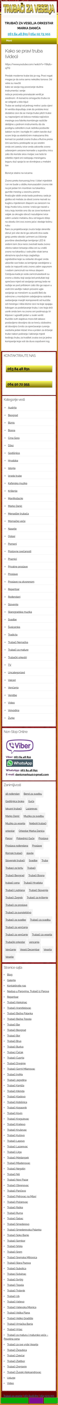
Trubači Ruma (15, 1213)
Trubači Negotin (16, 1168)
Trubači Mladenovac (18, 1163)
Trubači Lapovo (16, 1140)
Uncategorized (16, 672)
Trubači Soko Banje (18, 1235)
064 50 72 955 (40, 34)
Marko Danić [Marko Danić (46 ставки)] (12, 816)
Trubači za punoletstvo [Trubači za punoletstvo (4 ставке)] (18, 912)
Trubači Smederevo (18, 1224)
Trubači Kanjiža (15, 1085)
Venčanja (13, 687)
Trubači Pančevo (16, 1190)
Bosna (11, 430)
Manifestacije (15, 498)
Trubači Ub (13, 1296)
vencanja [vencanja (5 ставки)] (34, 942)
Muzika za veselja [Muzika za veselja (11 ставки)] (15, 823)
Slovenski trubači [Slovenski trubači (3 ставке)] (15, 860)
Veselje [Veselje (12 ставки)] (9, 956)
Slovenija (13, 604)
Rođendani (14, 596)
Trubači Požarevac (17, 1202)
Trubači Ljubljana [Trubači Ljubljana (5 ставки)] (15, 890)
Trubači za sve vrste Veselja (22, 1344)
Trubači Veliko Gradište (20, 1318)
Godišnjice (14, 453)
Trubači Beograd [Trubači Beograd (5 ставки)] (14, 875)
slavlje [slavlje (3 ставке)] (30, 853)
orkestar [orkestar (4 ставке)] (10, 830)
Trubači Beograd (16, 1030)
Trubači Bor (13, 1035)
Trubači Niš (13, 1174)
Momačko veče (17, 521)
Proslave (13, 574)
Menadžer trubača (18, 513)
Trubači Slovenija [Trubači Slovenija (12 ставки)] (38, 890)
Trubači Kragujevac (18, 1118)
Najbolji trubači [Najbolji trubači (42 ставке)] (37, 823)
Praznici (12, 559)
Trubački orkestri (17, 657)
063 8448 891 (31, 1395)
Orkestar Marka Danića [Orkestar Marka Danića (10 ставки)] (31, 830)
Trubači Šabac (15, 1218)
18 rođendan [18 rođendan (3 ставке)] (12, 793)
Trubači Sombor (16, 1240)
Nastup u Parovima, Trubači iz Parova (28, 991)
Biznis (11, 422)
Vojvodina (13, 710)
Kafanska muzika (17, 483)
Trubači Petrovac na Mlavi (21, 1196)
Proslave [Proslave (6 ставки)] (37, 845)
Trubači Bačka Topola (19, 1019)
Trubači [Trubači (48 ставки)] (31, 867)
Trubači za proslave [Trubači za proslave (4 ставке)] (16, 905)
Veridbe (12, 695)
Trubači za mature (18, 649)
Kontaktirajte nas (16, 985)
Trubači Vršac (14, 1329)
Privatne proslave (18, 566)
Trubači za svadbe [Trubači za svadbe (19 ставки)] (15, 919)
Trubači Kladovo (16, 1096)
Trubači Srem (14, 1251)
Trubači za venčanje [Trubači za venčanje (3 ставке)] (16, 934)
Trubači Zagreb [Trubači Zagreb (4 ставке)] (14, 897)
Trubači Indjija (15, 1074)
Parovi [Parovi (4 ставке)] (8, 838)
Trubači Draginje (16, 1063)
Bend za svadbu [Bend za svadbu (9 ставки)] (33, 793)
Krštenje (12, 490)
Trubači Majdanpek (18, 1157)
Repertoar (13, 589)
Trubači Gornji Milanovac (21, 1068)
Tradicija (12, 634)
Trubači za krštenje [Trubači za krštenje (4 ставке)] (37, 897)
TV (9, 664)
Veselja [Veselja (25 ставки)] (48, 949)
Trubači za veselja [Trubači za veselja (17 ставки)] (42, 934)
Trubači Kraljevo (16, 1124)
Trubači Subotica (16, 1268)
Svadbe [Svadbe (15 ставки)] (33, 860)
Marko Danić (15, 506)
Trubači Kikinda (15, 1091)
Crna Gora (13, 438)
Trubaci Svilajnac (16, 1273)
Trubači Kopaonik (17, 1107)
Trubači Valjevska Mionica (21, 1307)
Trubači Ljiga (14, 1152)
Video (11, 702)
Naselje (12, 528)
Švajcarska (14, 627)
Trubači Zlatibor (16, 1361)
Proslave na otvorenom (21, 581)
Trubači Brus (14, 1041)
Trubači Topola (15, 1285)
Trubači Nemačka (18, 642)
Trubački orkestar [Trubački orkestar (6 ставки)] (15, 942)
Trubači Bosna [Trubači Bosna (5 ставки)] (36, 875)
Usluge (11, 1377)
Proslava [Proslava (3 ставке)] (43, 838)
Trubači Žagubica (17, 1350)
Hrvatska (13, 460)
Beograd (13, 415)
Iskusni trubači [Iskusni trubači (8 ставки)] (13, 808)
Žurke (11, 718)
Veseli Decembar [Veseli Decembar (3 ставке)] (29, 949)
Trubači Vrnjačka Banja (20, 1323)
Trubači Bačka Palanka (20, 1013)
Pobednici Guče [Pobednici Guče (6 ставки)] (25, 838)
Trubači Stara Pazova (19, 1262)
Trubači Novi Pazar (17, 1179)
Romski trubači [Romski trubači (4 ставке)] (13, 853)
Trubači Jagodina (16, 1080)
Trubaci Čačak (15, 1052)
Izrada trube (15, 475)
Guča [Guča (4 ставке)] (31, 801)
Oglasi (11, 536)
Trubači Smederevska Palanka (24, 1229)
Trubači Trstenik (16, 1290)
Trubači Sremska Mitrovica (22, 1257)
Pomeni (12, 543)
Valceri (12, 680)
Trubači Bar (13, 1024)
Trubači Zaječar (16, 1355)
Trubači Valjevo (15, 1301)
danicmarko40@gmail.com (32, 774)
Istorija (11, 468)
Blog (9, 974)
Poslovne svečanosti (19, 551)
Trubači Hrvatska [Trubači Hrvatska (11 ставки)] (33, 882)
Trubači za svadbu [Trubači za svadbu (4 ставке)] (40, 919)
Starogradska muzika (20, 611)
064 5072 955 (47, 1395)
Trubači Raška (15, 1207)
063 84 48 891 (18, 34)
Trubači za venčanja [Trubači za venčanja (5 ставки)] (16, 927)
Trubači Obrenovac (18, 1185)
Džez (11, 445)
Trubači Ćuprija (15, 1057)
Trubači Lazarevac (17, 1146)
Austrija (12, 407)
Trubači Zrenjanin (17, 1366)
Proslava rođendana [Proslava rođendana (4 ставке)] (16, 845)
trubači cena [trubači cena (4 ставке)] (12, 882)
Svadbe (12, 619)
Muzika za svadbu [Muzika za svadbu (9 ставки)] (34, 816)
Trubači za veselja (12, 1395)
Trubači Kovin (14, 1113)
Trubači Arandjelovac (19, 1007)
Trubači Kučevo (16, 1135)
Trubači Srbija (14, 1246)
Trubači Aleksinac (17, 1002)
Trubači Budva (15, 1046)
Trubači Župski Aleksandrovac (24, 1372)
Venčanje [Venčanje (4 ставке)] (10, 949)
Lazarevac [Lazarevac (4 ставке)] (31, 808)
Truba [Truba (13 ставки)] (44, 860)
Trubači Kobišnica (17, 1102)
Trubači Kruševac (17, 1129)
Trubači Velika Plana (18, 1312)
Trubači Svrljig (15, 1279)
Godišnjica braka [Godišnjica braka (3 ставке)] (14, 801)
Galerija (11, 980)
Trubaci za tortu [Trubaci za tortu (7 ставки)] (14, 867)
